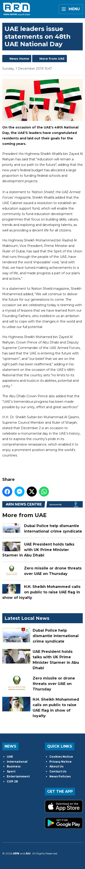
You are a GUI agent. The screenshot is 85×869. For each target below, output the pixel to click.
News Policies (60, 776)
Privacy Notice (60, 761)
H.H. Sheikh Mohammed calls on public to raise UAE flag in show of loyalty (41, 592)
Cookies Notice (61, 756)
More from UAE (52, 58)
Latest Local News (27, 618)
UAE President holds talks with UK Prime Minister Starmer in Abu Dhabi (38, 549)
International (17, 761)
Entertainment (18, 776)
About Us (56, 766)
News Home (19, 58)
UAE (10, 756)
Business (14, 766)
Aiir (28, 853)
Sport (11, 771)
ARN (16, 853)
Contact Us (57, 771)
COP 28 (12, 781)
